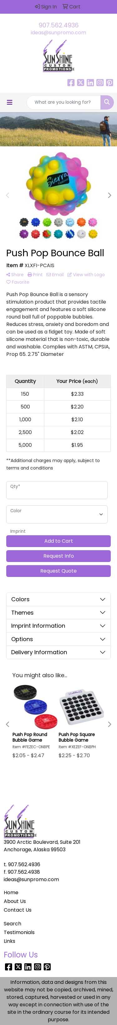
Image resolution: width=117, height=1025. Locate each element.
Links (9, 941)
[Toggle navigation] (9, 102)
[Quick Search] (64, 102)
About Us (15, 901)
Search (12, 923)
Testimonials (19, 932)
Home (11, 892)
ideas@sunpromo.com (58, 32)
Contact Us (18, 910)
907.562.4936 (59, 25)
